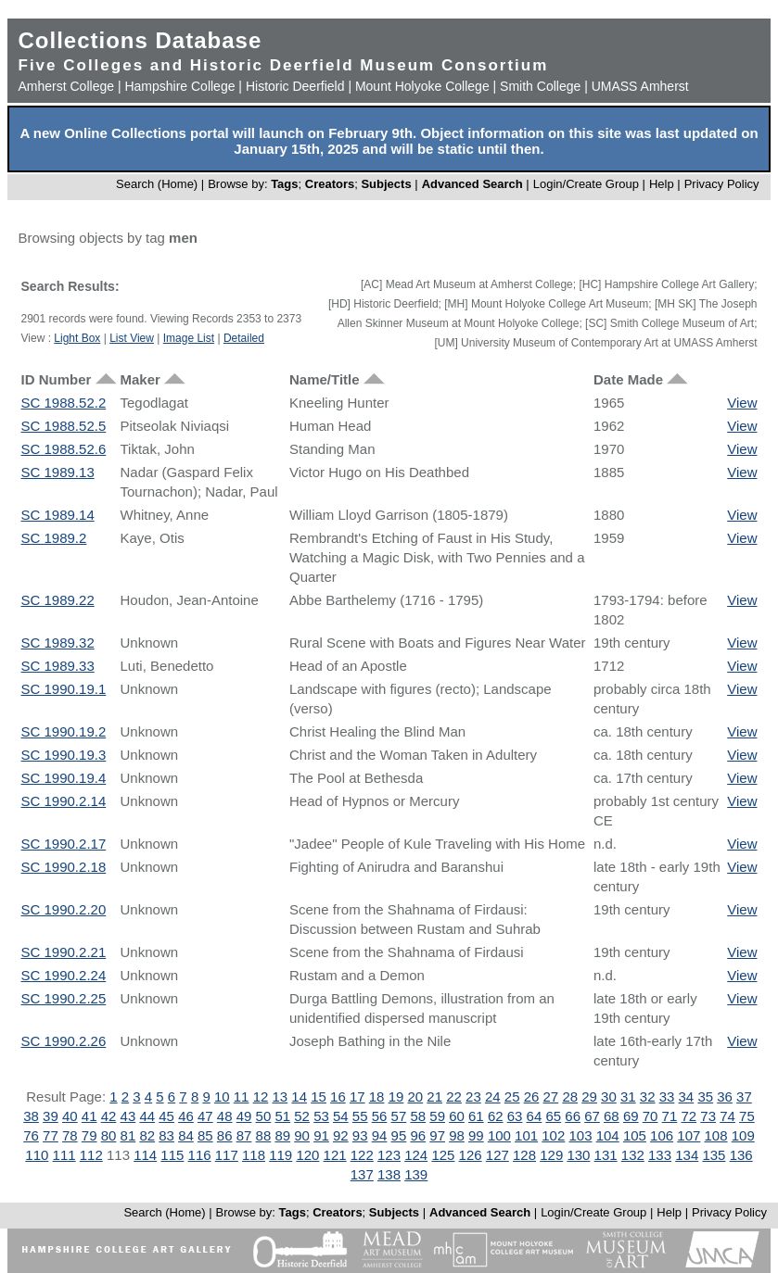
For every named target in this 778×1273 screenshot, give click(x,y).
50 (264, 1116)
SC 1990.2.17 (64, 843)
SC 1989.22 (58, 600)
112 (91, 1155)
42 (109, 1116)
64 (534, 1116)
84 (186, 1135)
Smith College (540, 86)
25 (512, 1096)
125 (442, 1155)
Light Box (77, 338)
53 (321, 1116)
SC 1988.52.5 (64, 426)
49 (244, 1116)
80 (109, 1135)
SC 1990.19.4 (64, 778)
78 (70, 1135)
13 (279, 1096)
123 (389, 1155)
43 (128, 1116)
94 (380, 1135)
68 (611, 1116)
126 (470, 1155)
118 (253, 1155)
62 (496, 1116)
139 (415, 1174)
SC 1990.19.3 (64, 755)
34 (687, 1096)
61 (476, 1116)
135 (713, 1155)
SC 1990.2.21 (64, 952)
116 (199, 1155)
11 (241, 1096)
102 (553, 1135)
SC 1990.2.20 (64, 909)
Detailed (243, 338)
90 (302, 1135)
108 (716, 1135)
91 (321, 1135)
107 (688, 1135)
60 (457, 1116)
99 (476, 1135)
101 (526, 1135)
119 (280, 1155)
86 (225, 1135)
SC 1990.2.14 (64, 801)
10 (222, 1096)
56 (380, 1116)
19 (396, 1096)
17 (357, 1096)
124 (415, 1155)
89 (282, 1135)
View (742, 402)
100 (499, 1135)
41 (89, 1116)
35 (705, 1096)
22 (454, 1096)
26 (532, 1096)
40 (70, 1116)
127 (497, 1155)
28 (570, 1096)
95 (399, 1135)
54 (341, 1116)
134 (686, 1155)
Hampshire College (179, 86)
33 (667, 1096)
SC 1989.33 (58, 666)
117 (226, 1155)
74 (727, 1116)
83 (166, 1135)
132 (632, 1155)
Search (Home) (157, 184)
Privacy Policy (721, 184)
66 (572, 1116)
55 (360, 1116)
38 (31, 1116)
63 (515, 1116)
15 (318, 1096)
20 (416, 1096)
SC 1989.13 (58, 472)
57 (399, 1116)
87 (244, 1135)
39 (50, 1116)
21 (434, 1096)
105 (634, 1135)
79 (89, 1135)
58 (418, 1116)
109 (743, 1135)
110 (36, 1155)
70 (650, 1116)
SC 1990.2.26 (64, 1041)
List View (131, 338)
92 (341, 1135)
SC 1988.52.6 (64, 449)
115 (172, 1155)
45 (166, 1116)
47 (205, 1116)
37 (744, 1096)
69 (631, 1116)
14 (299, 1096)
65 (553, 1116)
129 (551, 1155)
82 (147, 1135)
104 (607, 1135)
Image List (188, 338)
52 (302, 1116)
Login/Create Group (588, 184)
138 (389, 1174)
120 (307, 1155)
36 (725, 1096)
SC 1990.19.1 (64, 689)
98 (457, 1135)
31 (628, 1096)
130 (578, 1155)
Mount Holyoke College (422, 86)
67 (592, 1116)
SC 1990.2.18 (64, 867)
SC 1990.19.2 (64, 731)
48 (225, 1116)
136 (741, 1155)
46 (186, 1116)
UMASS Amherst (640, 86)
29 (589, 1096)
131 (606, 1155)
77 (50, 1135)
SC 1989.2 (54, 538)
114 (145, 1155)
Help (661, 184)
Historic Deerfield (295, 86)
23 (473, 1096)
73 (708, 1116)
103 (580, 1135)
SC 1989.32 (58, 642)
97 (437, 1135)
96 (418, 1135)
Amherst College (67, 86)
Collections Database (140, 40)
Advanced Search (472, 184)
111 (64, 1155)
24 (493, 1096)
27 (551, 1096)
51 (282, 1116)
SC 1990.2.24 (64, 975)
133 (659, 1155)
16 (338, 1096)
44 (147, 1116)
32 (648, 1096)
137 (362, 1174)
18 (377, 1096)
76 (31, 1135)
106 (661, 1135)
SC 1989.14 (58, 515)
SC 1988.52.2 (64, 402)
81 (128, 1135)
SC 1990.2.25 (64, 998)
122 (362, 1155)
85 (205, 1135)
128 (524, 1155)
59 (437, 1116)
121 (335, 1155)
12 (261, 1096)
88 (264, 1135)
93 (360, 1135)
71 (670, 1116)
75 (747, 1116)
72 (688, 1116)
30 (609, 1096)
